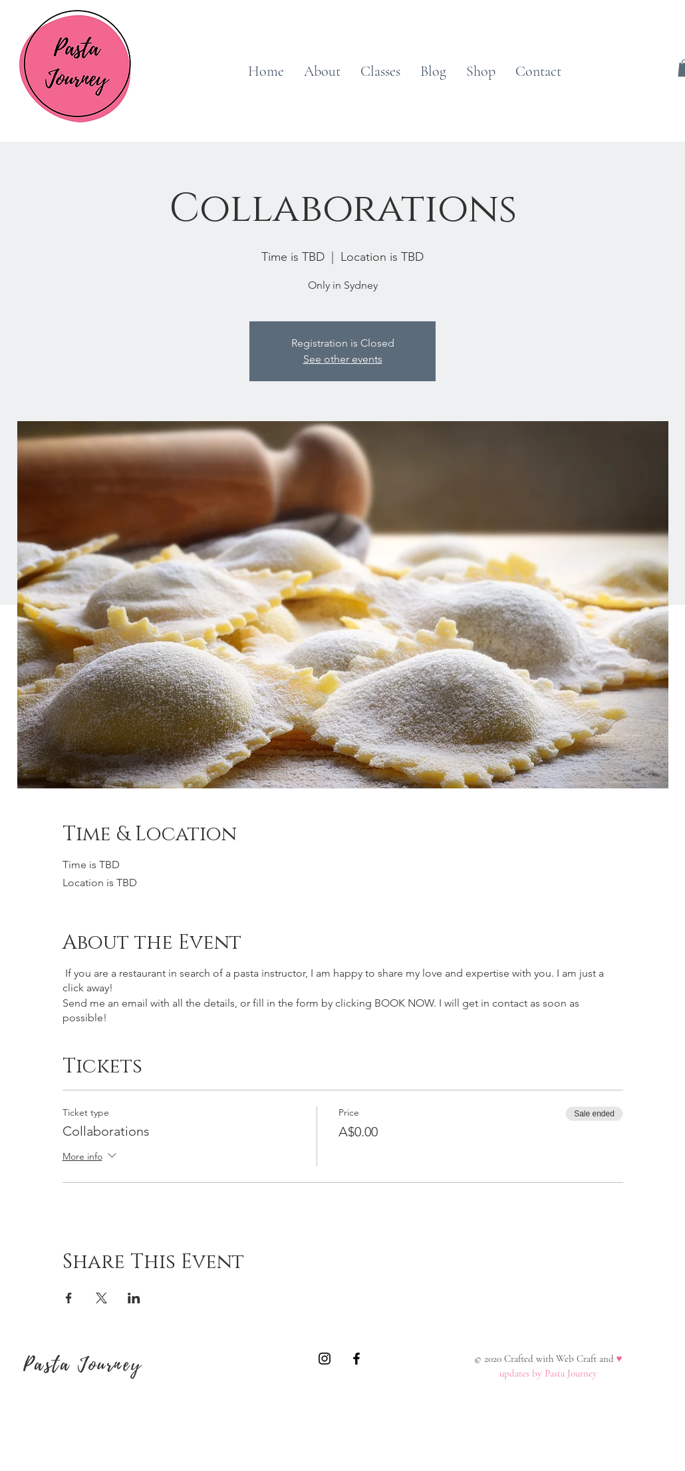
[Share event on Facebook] (69, 1298)
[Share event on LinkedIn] (134, 1298)
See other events (342, 359)
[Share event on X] (101, 1298)
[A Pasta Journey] (325, 1359)
